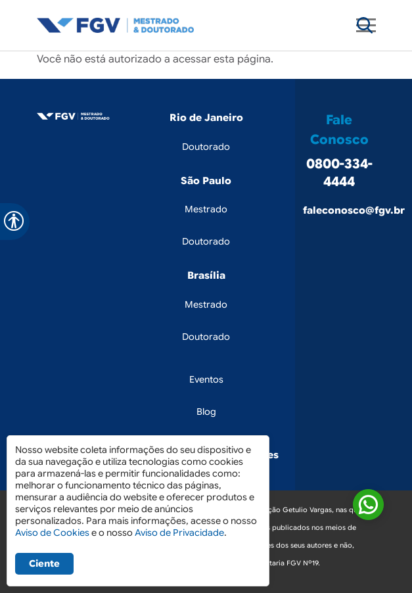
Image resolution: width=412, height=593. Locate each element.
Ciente (44, 563)
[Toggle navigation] (365, 25)
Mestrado (206, 209)
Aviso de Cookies (52, 532)
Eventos (206, 379)
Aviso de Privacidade (179, 532)
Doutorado (206, 147)
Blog (206, 411)
